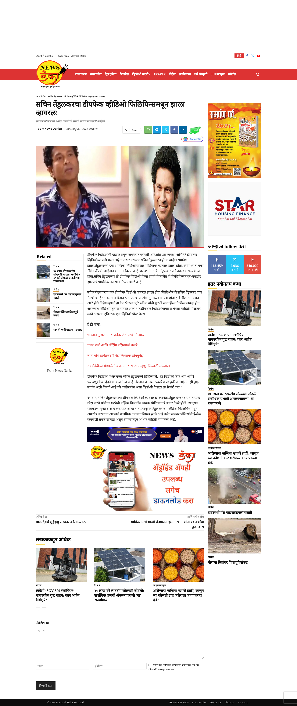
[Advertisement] (148, 26)
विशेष (43, 96)
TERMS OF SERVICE (179, 702)
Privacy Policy (199, 702)
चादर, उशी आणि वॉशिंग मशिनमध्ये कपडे (112, 345)
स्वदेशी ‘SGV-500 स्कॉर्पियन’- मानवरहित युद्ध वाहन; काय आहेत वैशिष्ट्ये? (57, 595)
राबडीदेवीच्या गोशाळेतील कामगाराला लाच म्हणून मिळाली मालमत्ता (128, 366)
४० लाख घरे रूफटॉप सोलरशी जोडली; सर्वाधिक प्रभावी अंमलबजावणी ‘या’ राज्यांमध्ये (119, 595)
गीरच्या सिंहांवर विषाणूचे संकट (228, 562)
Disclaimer (215, 702)
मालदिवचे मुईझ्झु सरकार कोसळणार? (61, 522)
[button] (257, 74)
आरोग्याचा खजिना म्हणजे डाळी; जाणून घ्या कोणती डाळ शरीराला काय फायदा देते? (178, 595)
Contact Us (244, 702)
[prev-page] (38, 609)
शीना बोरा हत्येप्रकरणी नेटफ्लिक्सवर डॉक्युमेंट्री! (116, 356)
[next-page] (44, 609)
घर (37, 96)
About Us (229, 702)
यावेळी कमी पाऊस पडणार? (67, 329)
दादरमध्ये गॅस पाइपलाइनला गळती (230, 513)
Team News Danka (49, 128)
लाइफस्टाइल (159, 585)
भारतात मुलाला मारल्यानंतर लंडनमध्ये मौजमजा (116, 335)
